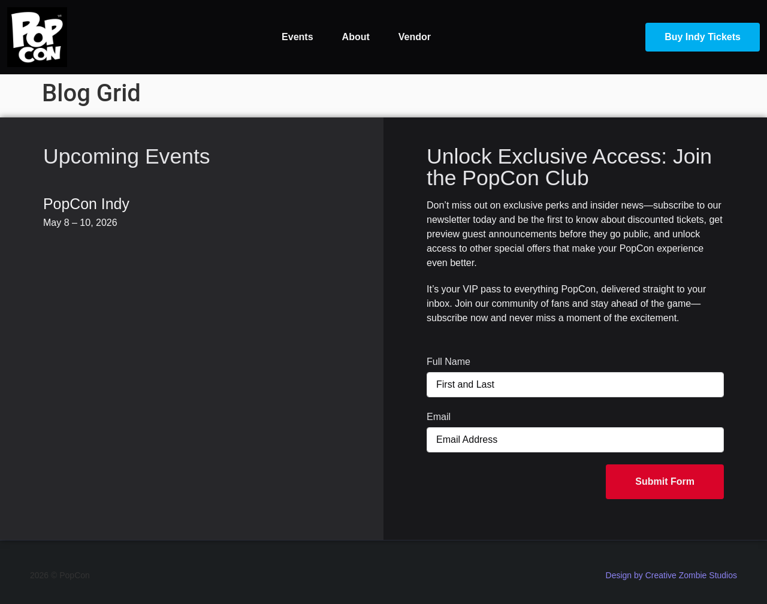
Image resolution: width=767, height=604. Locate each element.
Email (439, 417)
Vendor (414, 37)
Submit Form (664, 481)
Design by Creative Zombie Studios (671, 575)
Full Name (448, 362)
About (356, 37)
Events (297, 37)
